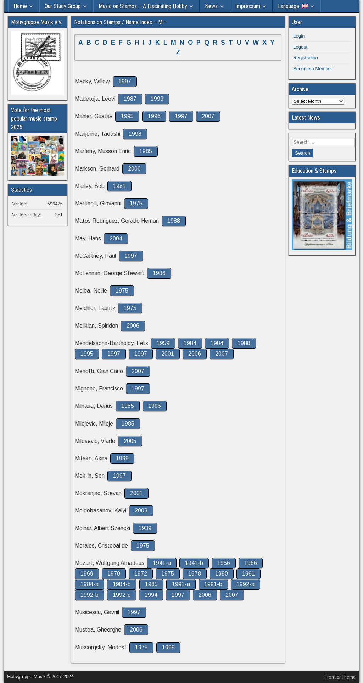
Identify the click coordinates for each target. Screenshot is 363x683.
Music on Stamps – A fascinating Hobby (143, 6)
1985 (145, 151)
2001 (167, 354)
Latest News (306, 117)
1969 (86, 574)
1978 (194, 574)
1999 (122, 458)
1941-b (194, 563)
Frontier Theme (340, 677)
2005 (130, 441)
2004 (116, 238)
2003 (141, 510)
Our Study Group (63, 6)
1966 (250, 563)
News (211, 6)
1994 (151, 595)
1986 (159, 273)
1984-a (89, 584)
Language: (293, 6)
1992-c (121, 595)
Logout (300, 47)
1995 (127, 116)
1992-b (89, 595)
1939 (145, 528)
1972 (140, 574)
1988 (173, 221)
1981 (119, 186)
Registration (305, 57)
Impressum (247, 6)
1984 (190, 343)
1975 (136, 203)
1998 (135, 134)
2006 (134, 169)
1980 (221, 574)
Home (20, 6)
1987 (130, 99)
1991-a (181, 584)
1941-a (162, 563)
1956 (223, 563)
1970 (113, 574)
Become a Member (312, 68)
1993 (157, 99)
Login (299, 36)
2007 (208, 116)
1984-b (122, 584)
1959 (163, 343)
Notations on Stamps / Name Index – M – (120, 22)
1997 (124, 81)
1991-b (213, 584)
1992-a (245, 584)
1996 (154, 116)
